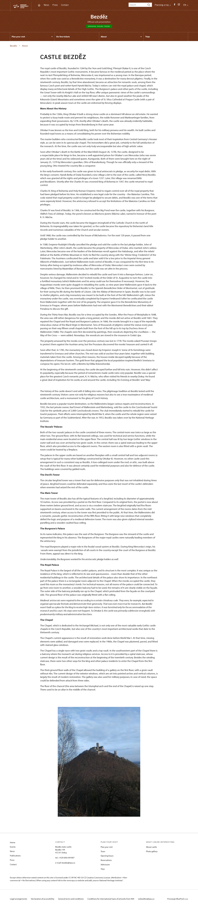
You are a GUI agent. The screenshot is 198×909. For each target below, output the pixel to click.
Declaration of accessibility (44, 900)
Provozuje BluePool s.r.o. (177, 900)
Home (12, 843)
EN (185, 5)
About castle (151, 848)
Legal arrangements (19, 900)
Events (13, 848)
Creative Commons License (98, 878)
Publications (15, 856)
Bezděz (99, 17)
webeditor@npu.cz (150, 900)
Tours (103, 852)
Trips (103, 870)
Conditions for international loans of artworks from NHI (113, 900)
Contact (65, 5)
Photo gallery (151, 852)
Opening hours (107, 856)
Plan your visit (107, 848)
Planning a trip (163, 5)
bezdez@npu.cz (68, 863)
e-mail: (58, 863)
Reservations (106, 861)
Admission (105, 865)
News (46, 5)
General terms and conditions (73, 900)
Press (55, 5)
